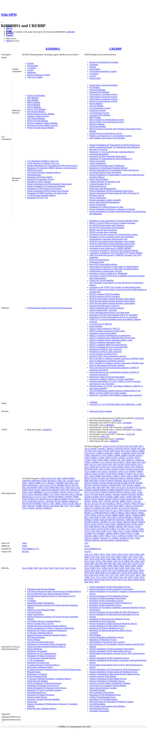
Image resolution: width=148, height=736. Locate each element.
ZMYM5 (96, 540)
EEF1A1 (93, 464)
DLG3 (48, 485)
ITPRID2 (73, 490)
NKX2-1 (98, 506)
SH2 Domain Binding (36, 118)
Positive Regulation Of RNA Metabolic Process (108, 596)
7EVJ (112, 575)
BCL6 (129, 451)
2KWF (87, 557)
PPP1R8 (98, 513)
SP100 (140, 524)
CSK (77, 483)
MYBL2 (95, 501)
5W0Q (138, 568)
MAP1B (124, 494)
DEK (134, 462)
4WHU (109, 561)
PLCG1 (32, 497)
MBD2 (117, 497)
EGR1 (104, 464)
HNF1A (96, 481)
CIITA (107, 458)
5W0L (132, 568)
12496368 (70, 32)
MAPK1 (55, 492)
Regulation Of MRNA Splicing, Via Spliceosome (47, 193)
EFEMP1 (33, 487)
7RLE (138, 575)
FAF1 (133, 467)
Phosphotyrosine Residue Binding (41, 589)
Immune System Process (37, 697)
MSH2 (123, 499)
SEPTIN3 (112, 520)
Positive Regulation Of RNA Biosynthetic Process (109, 587)
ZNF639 (118, 540)
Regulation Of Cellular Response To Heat (106, 207)
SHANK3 (50, 501)
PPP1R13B (52, 497)
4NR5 (119, 559)
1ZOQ (131, 554)
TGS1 (109, 531)
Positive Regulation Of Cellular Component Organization (50, 628)
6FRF (102, 573)
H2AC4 (115, 474)
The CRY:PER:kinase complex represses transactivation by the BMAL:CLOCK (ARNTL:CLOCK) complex (115, 391)
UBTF (101, 536)
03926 (24, 546)
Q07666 (25, 552)
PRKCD (114, 513)
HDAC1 (109, 476)
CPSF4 (99, 460)
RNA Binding (32, 100)
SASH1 (78, 499)
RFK (92, 517)
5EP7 (143, 561)
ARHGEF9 (36, 481)
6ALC (98, 570)
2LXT (107, 557)
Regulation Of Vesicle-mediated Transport (44, 690)
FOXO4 (136, 469)
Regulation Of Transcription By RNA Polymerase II (110, 159)
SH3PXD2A (33, 501)
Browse (9, 28)
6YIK (91, 575)
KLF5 (98, 492)
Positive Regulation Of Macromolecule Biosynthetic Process (114, 614)
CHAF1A (139, 455)
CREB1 (106, 460)
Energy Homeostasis (97, 204)
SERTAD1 (121, 520)
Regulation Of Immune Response (40, 695)
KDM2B (88, 490)
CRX (118, 460)
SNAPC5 (101, 524)
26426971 (47, 430)
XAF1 (141, 536)
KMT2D (112, 492)
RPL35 (115, 517)
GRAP (30, 490)
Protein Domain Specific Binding (40, 114)
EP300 (92, 467)
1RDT (96, 554)
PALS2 (72, 494)
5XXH (87, 570)
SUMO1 (112, 529)
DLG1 (36, 485)
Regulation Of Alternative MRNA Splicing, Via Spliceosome (52, 168)
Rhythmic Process (96, 195)
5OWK (105, 568)
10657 (24, 543)
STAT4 (99, 529)
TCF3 (93, 531)
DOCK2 (68, 485)
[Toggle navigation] (2, 22)
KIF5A (127, 490)
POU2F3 (142, 510)
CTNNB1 (95, 462)
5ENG (137, 561)
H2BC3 (130, 474)
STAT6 (106, 529)
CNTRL (87, 460)
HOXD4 (113, 485)
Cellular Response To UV (99, 184)
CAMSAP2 (108, 453)
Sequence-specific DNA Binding (102, 676)
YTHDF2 (95, 538)
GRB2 (43, 490)
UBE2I (95, 536)
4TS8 (104, 561)
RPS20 (122, 517)
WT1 (136, 536)
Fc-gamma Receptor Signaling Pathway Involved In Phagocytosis (54, 669)
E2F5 (143, 462)
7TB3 (143, 575)
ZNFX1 (125, 540)
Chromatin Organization (99, 711)
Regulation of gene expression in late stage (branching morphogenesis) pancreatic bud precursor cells (111, 238)
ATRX (112, 451)
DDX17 (122, 462)
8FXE (102, 580)
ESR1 (103, 467)
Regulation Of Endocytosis (38, 662)
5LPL (91, 566)
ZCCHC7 (131, 538)
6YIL (96, 575)
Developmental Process (36, 692)
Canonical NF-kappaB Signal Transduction (107, 165)
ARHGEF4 (26, 481)
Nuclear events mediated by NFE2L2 (104, 328)
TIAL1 (121, 531)
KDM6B (110, 490)
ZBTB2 (123, 538)
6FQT (86, 573)
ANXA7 (126, 448)
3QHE (30, 568)
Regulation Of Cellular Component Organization (47, 630)
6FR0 (97, 573)
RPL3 (109, 517)
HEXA (124, 476)
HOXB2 (102, 483)
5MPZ (121, 566)
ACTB (48, 478)
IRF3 (99, 487)
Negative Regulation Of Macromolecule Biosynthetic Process (114, 674)
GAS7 (77, 487)
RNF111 (98, 517)
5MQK (140, 566)
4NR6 (124, 559)
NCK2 (30, 494)
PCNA (121, 508)
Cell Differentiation (97, 704)
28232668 (128, 427)
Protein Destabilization (98, 179)
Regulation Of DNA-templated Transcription (107, 156)
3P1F (86, 559)
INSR (62, 490)
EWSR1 (120, 467)
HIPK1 (136, 476)
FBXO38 (88, 469)
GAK (98, 471)
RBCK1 (128, 515)
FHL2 (101, 469)
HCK (49, 490)
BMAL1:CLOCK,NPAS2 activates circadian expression (112, 223)
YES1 (24, 508)
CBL (64, 481)
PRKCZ (121, 513)
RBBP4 (115, 515)
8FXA (97, 580)
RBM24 (136, 515)
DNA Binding (32, 98)
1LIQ (91, 554)
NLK (104, 506)
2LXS (102, 557)
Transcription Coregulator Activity (103, 94)
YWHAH (103, 538)
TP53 (141, 531)
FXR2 (67, 487)
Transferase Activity (97, 110)
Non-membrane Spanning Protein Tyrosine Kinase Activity (51, 596)
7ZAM (73, 568)
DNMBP (60, 485)
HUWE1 (130, 485)
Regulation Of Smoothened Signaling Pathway (108, 168)
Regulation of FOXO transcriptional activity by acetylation (113, 315)
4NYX (87, 561)
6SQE (124, 573)
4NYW (142, 559)
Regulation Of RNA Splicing (39, 182)
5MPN (116, 566)
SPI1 (86, 526)
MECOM (137, 497)
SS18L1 (131, 526)
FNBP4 (51, 487)
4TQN (98, 561)
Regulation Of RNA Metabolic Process (105, 605)
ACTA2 (112, 446)
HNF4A (110, 481)
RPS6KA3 (138, 517)
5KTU (129, 563)
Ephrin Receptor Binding (37, 681)
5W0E (121, 568)
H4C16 (93, 476)
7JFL (117, 575)
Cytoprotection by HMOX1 (100, 324)
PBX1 (108, 508)
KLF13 (87, 492)
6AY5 (115, 570)
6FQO (141, 570)
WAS (124, 536)
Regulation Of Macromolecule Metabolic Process (109, 619)
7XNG (142, 577)
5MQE (127, 566)
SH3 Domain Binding (36, 111)
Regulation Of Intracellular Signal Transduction (46, 644)
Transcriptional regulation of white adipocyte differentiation (113, 266)
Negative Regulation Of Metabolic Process (107, 681)
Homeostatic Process (98, 186)
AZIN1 (44, 481)
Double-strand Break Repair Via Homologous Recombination (114, 147)
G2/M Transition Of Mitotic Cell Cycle (43, 163)
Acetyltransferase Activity (100, 108)
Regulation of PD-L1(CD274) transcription (107, 377)
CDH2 (87, 455)
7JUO (127, 575)
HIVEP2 (101, 478)
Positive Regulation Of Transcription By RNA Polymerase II (114, 193)
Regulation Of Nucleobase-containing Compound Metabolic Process (117, 607)
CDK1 (24, 483)
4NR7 (129, 559)
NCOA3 (95, 504)
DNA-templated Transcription (101, 692)
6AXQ (104, 570)
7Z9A (45, 568)
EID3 (115, 464)
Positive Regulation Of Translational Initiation (46, 186)
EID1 (110, 464)
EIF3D (127, 464)
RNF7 (104, 517)
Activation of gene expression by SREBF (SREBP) (110, 248)
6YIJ (86, 575)
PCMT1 (114, 508)
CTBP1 (87, 462)
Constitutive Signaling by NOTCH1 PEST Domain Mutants (113, 250)
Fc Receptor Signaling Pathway (40, 633)
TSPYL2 (129, 533)
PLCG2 (39, 497)
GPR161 (87, 474)
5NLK (87, 568)
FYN (72, 487)
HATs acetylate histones (99, 260)
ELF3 (140, 464)
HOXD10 (88, 485)
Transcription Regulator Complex (103, 71)
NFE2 (134, 504)
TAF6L (141, 529)
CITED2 (121, 458)
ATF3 (95, 451)
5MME (97, 566)
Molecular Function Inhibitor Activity (42, 125)
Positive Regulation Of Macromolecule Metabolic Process (113, 623)
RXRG (96, 520)
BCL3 (123, 451)
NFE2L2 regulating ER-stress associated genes (108, 347)
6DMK (121, 570)
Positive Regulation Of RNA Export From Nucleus (48, 191)
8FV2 (91, 580)
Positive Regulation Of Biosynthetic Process (107, 626)
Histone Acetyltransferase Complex (104, 62)
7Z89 (35, 568)
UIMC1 (107, 536)
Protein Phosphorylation (37, 676)
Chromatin (93, 64)
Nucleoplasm (32, 66)
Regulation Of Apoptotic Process (40, 179)
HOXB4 (117, 483)
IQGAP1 (88, 487)
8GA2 (124, 580)
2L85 (97, 557)
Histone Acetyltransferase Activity (103, 101)
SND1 (107, 524)
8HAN (142, 580)
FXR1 (62, 487)
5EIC (132, 561)
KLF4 (93, 492)
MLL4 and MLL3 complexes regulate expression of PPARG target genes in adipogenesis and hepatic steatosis (116, 359)
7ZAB (56, 568)
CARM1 (116, 453)
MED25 (87, 499)
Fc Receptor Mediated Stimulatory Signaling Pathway (49, 679)
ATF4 (100, 451)
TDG (98, 531)
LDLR (139, 492)
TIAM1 (127, 531)
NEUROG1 (111, 504)
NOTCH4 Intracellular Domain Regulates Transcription (112, 303)
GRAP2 (37, 490)
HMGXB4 (88, 481)
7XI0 (120, 577)
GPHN (25, 490)
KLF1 (139, 490)
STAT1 (138, 526)
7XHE (115, 577)
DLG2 (42, 485)
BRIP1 (142, 451)
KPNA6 (127, 492)
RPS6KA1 (129, 517)
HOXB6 (124, 483)
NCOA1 (137, 501)
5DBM (127, 561)
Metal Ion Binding (97, 124)
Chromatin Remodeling (99, 154)
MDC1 (123, 497)
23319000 (127, 423)
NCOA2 (87, 504)
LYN (50, 492)
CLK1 (43, 483)
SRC (53, 504)
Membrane (31, 72)
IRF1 (94, 487)
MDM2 (129, 497)
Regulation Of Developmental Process (105, 695)
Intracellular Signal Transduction (40, 603)
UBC (61, 506)
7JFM (121, 575)
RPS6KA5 (88, 520)
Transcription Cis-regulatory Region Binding (107, 685)
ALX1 (87, 448)
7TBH (86, 577)
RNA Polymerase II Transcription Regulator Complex (111, 702)
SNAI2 (93, 524)
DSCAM (25, 487)
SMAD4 (141, 522)
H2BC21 (122, 474)
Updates (9, 35)
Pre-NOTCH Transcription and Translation (106, 225)
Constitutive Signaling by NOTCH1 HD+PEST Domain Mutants (116, 253)
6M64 (113, 573)
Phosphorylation (34, 672)
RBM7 (65, 499)
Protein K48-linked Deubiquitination (104, 202)
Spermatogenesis (34, 175)
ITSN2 (25, 492)
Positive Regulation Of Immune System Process (46, 688)
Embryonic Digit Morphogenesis (102, 188)
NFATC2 (120, 504)
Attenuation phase (96, 262)
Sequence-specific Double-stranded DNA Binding (109, 683)
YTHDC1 (31, 508)
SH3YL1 (42, 501)
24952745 (105, 436)
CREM (113, 460)
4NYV (135, 559)
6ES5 (126, 570)
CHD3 (87, 458)
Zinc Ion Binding (96, 106)
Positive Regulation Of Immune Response (44, 683)
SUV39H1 (121, 529)
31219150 (130, 434)
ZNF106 (103, 540)
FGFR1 (95, 469)
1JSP (86, 554)
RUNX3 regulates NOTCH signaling (104, 294)
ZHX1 (137, 538)
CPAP (93, 460)
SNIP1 (113, 524)
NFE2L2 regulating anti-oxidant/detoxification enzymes (112, 338)
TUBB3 (39, 506)
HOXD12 (97, 485)
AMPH (65, 478)
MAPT (103, 497)
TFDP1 (103, 531)
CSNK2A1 (129, 460)
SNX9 (31, 504)
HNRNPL (118, 481)
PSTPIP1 (68, 497)
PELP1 (127, 508)
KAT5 (136, 487)
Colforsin (93, 402)
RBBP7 (122, 515)
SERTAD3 (139, 520)
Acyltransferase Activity (99, 113)
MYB (140, 499)
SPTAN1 (97, 526)
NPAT (116, 506)
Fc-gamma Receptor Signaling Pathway (43, 665)
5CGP (120, 561)
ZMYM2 (88, 540)
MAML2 (116, 494)
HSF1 (119, 485)
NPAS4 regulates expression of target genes (107, 331)
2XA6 (24, 568)
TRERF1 (101, 533)
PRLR (127, 513)
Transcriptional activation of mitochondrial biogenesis (111, 246)
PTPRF (93, 515)
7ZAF (67, 568)
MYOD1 (115, 501)
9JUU (91, 582)
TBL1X (78, 504)
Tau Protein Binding (97, 126)
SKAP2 (58, 501)
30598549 (117, 420)
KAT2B (130, 487)
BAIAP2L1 (52, 481)
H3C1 (86, 476)
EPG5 (98, 467)
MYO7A (70, 492)
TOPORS (135, 531)
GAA (86, 471)
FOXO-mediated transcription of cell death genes (109, 312)
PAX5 (102, 508)
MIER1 (101, 499)
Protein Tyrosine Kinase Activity (40, 623)
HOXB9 (139, 483)
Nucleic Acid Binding (36, 95)
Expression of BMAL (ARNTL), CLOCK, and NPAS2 (111, 379)
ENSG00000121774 (30, 549)
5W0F (127, 568)
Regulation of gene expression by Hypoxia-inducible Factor (113, 221)
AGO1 (54, 478)
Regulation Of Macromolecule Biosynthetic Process (110, 630)
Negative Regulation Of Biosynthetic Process (108, 679)
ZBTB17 (116, 538)
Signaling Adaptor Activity (38, 116)
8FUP (86, 580)
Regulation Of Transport (37, 674)
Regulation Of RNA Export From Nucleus (44, 188)
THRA (115, 531)
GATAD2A (112, 471)
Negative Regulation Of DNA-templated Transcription (49, 184)
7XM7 (130, 577)
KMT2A (104, 492)
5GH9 (86, 563)
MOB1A (116, 499)
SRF (125, 526)
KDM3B (95, 490)
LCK (45, 492)
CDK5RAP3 (95, 455)
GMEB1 (132, 471)
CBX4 (133, 453)
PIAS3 (107, 510)
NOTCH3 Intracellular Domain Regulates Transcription (112, 299)
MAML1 (108, 494)
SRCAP (104, 526)
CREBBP (115, 48)
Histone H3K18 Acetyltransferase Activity (106, 120)
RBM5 (142, 515)
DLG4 (53, 485)
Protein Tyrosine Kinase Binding (40, 128)
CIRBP (38, 483)
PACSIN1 (65, 494)
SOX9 (134, 524)
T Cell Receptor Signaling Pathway (41, 195)
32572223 (139, 418)
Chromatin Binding (97, 90)
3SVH (91, 559)
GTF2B (108, 474)
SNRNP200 (121, 524)
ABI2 (42, 478)
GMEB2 (139, 471)
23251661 (112, 432)
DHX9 (31, 485)
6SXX (141, 573)
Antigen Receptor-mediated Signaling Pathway (46, 646)
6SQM (135, 573)
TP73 (95, 533)
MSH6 (129, 499)
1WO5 (114, 554)
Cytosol (30, 70)
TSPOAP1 (31, 506)
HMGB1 (130, 478)
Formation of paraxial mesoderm (102, 333)
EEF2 (99, 464)
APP (143, 448)
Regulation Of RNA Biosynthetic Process (106, 600)
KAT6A (142, 487)
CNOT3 (136, 458)
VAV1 (71, 506)
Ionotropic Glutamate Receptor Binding (43, 699)
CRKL (71, 483)
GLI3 (126, 471)
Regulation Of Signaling (37, 651)
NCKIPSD (38, 494)
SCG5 (24, 501)
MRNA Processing (34, 170)
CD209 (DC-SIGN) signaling (101, 280)
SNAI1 (87, 524)
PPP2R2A (106, 513)
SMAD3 (134, 522)
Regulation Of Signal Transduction (41, 656)
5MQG (134, 566)
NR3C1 (122, 506)
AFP (131, 446)
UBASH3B (54, 506)
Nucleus (30, 63)
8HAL (130, 580)
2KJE (142, 554)
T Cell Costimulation (35, 660)
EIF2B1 (121, 464)
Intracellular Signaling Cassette (40, 667)
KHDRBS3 (38, 492)
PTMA (87, 515)
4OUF (92, 561)
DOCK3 (75, 485)
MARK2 (109, 497)
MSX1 (135, 499)
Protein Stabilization (97, 198)
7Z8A (40, 568)
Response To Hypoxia (98, 149)
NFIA (86, 506)
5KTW (135, 563)
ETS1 (108, 467)
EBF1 (86, 464)
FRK (57, 487)
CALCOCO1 (89, 453)
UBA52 (46, 506)
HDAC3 (117, 476)
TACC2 (134, 529)
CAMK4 (99, 453)
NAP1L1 (130, 501)
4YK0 (115, 561)
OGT (52, 494)
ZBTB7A (40, 508)
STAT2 (87, 529)
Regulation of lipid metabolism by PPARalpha (108, 273)
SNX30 (25, 504)
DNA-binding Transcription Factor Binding (107, 138)
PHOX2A (88, 510)
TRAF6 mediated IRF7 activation (103, 310)
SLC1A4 (111, 522)
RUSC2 (71, 499)
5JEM (124, 563)
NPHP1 (46, 494)
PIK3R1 (79, 494)
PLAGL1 (114, 510)
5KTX (141, 563)
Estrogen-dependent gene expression (104, 306)
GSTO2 (101, 474)
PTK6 (24, 499)
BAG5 (118, 451)
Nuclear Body (95, 78)
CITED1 (114, 458)
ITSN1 (80, 490)
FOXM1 (114, 469)
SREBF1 (112, 526)
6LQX (108, 573)
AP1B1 (134, 448)
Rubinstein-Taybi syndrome (100, 411)
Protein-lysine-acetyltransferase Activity (105, 133)
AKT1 (140, 446)
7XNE (136, 577)
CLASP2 (129, 458)
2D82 (137, 554)
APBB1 (71, 478)
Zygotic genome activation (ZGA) (103, 354)
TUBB (136, 533)
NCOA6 (102, 504)
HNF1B (103, 481)
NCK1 (24, 494)
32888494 (109, 425)
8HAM (136, 580)
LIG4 (86, 494)
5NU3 (98, 568)
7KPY (132, 575)
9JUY (96, 582)
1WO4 (108, 554)
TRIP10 (116, 533)
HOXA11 (135, 481)
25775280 (137, 430)
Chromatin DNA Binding (99, 115)
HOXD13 (105, 485)
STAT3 (64, 504)
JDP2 (113, 487)
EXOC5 (127, 467)
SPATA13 (46, 504)
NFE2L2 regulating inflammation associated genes (110, 335)
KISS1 (133, 490)
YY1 (110, 538)
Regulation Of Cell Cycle (37, 198)
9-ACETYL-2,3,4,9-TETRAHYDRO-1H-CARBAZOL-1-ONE (115, 404)
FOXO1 (122, 469)
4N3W (103, 559)
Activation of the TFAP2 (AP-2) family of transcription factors (115, 287)
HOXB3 (109, 483)
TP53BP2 (88, 533)
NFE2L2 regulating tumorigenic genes (105, 342)
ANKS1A (110, 448)
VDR (120, 536)
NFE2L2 (141, 504)
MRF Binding (95, 117)
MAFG (102, 494)
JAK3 (30, 492)
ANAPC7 (102, 448)
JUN (118, 487)
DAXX (115, 462)
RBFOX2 (58, 499)
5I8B (110, 563)
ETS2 (114, 467)
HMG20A (114, 478)
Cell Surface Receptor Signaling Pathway (44, 172)
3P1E (141, 557)
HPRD (9, 41)
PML (121, 510)
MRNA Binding (33, 102)
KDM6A (103, 490)
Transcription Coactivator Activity (103, 97)
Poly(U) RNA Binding (36, 109)
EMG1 (40, 487)
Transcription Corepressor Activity (103, 99)
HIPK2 (142, 476)
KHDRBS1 (53, 48)
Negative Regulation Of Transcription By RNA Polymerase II (52, 165)
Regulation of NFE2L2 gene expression (105, 349)
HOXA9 (87, 483)
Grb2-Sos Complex (35, 77)
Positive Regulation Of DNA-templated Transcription (111, 191)
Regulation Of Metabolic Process (103, 640)
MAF (96, 494)
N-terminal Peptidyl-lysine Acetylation (105, 172)
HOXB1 (95, 483)
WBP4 (77, 506)
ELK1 (86, 467)
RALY (36, 499)
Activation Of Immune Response (40, 642)
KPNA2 (120, 492)
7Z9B (50, 568)
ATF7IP (106, 451)
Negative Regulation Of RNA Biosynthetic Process (110, 651)
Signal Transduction (97, 163)
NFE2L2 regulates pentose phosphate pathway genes (111, 340)
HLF (108, 478)
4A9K (97, 559)
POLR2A (127, 510)
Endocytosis (32, 702)
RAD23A (101, 515)
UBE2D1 (88, 536)
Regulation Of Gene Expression (102, 621)
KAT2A (123, 487)
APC (139, 448)
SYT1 (128, 529)
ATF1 (90, 451)
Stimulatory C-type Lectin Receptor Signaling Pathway (112, 152)
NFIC (91, 506)
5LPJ (86, 566)
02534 (86, 546)
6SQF (129, 573)
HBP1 (98, 476)
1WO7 (126, 554)
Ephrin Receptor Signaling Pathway (41, 708)
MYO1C (63, 492)
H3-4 (141, 474)
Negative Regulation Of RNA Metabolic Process (109, 658)
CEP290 (131, 455)
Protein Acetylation (97, 161)
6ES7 (136, 570)
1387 (86, 543)
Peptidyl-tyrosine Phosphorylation (41, 610)
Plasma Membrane (34, 649)
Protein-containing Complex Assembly (105, 200)
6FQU (92, 573)
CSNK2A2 (139, 460)
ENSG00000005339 (92, 549)
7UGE (92, 577)
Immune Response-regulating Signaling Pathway (47, 635)
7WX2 (104, 577)
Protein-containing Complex (38, 75)
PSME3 (141, 513)
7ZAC (61, 568)
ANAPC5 (94, 448)
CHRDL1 (94, 458)
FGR (46, 487)
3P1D (135, 557)
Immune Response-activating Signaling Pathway (47, 626)
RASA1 (50, 499)
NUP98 (136, 506)
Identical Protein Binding (37, 121)
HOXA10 (127, 481)
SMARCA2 (73, 501)
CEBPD (124, 455)
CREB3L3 (51, 483)
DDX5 (25, 485)
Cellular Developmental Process (102, 697)
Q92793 (87, 552)
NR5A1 (129, 506)
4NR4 (113, 559)
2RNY (118, 557)
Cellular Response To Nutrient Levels (104, 182)
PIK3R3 (25, 497)
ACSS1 (106, 446)
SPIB (91, 526)
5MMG (104, 566)
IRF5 (103, 487)
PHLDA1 (134, 508)
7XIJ (125, 577)
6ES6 (131, 570)
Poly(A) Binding (34, 107)
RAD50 (108, 515)
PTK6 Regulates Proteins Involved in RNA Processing (49, 308)
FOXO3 (129, 469)
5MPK (110, 566)
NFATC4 (128, 504)
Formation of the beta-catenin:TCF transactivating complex (113, 234)
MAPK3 (96, 497)
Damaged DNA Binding (99, 92)
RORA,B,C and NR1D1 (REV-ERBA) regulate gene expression (115, 395)
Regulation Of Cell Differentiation (103, 699)
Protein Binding (33, 105)
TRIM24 (109, 533)
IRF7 (108, 487)
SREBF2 (119, 526)
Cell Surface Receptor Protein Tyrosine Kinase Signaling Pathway (54, 591)
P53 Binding (94, 87)
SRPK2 (58, 504)
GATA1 (104, 471)
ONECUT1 (89, 508)
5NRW (93, 568)
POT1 (45, 497)
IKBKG (137, 485)
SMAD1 (119, 522)
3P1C (130, 557)
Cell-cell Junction (34, 612)
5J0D (119, 563)
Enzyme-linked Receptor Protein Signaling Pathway (48, 594)
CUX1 (102, 462)
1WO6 (120, 554)
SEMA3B (104, 520)
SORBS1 (38, 504)
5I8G (114, 563)
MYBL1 (87, 501)
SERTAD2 (130, 520)
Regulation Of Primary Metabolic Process (106, 628)
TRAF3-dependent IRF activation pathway (106, 308)
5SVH (110, 568)
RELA (87, 517)
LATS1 (134, 492)
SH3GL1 (96, 522)
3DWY (125, 557)
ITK (67, 490)
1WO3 (102, 554)
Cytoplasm (31, 68)
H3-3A (136, 474)
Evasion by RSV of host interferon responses (107, 356)
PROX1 (134, 513)
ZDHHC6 (48, 508)
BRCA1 (135, 451)
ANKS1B (119, 448)
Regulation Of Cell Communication (41, 653)
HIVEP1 (94, 478)
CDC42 (76, 481)
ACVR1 (125, 446)
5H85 (92, 563)
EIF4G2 (134, 464)
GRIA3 (95, 474)
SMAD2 (64, 501)
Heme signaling (95, 326)
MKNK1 (108, 499)
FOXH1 (107, 469)
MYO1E (107, 501)
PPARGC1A (89, 513)
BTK (59, 481)
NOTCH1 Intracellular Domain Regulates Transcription (112, 241)
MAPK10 (88, 497)
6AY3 (109, 570)
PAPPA (97, 508)
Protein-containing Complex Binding (42, 123)
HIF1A (130, 476)
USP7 (66, 506)
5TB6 (116, 568)
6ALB (92, 570)
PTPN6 (30, 499)
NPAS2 (110, 506)
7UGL (98, 577)
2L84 (92, 557)
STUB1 (71, 504)
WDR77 (130, 536)
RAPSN (43, 499)
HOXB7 (131, 483)
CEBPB (117, 455)
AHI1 (59, 478)
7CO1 (106, 575)
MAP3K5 (132, 494)
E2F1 (139, 462)
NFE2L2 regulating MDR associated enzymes (108, 345)
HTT (124, 485)
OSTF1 (57, 494)
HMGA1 (122, 478)
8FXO (113, 580)
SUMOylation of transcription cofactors (105, 271)
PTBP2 (76, 497)
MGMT (94, 499)
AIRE (135, 446)
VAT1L (114, 536)
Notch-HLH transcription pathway (103, 264)
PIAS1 (95, 510)
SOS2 (129, 524)
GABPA (92, 471)
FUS (142, 469)
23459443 (119, 439)
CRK (66, 483)
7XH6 (109, 577)
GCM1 (120, 471)
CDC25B (140, 453)
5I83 (97, 563)
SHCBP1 (104, 522)
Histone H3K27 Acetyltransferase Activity (106, 122)
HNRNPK (56, 490)
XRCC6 (87, 538)
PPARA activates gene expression (103, 230)
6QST (119, 573)
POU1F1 (135, 510)
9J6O (86, 582)
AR (85, 451)
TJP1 (24, 506)
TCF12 (87, 531)
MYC (101, 501)
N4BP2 (123, 501)
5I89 (105, 563)
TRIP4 (123, 533)
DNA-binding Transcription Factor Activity (107, 642)
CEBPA (31, 483)
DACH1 (108, 462)
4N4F (108, 559)
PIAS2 (101, 510)
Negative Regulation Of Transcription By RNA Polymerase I (114, 170)
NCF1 (77, 492)
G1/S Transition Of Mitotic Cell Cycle (43, 161)
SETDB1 (88, 522)
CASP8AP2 (125, 453)
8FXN (108, 580)
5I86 (101, 563)
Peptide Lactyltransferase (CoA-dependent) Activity (110, 136)
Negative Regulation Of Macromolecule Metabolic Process (113, 672)
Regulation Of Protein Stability (40, 177)
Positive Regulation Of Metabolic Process (106, 637)
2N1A (113, 557)
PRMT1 (61, 497)
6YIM (101, 575)
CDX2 (103, 455)
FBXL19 (139, 467)
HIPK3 (87, 478)
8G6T (119, 580)
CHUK (101, 458)
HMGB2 (137, 478)
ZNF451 (110, 540)
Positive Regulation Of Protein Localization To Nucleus (112, 209)
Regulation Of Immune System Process (43, 685)
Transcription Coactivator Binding (103, 85)
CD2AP (70, 481)
